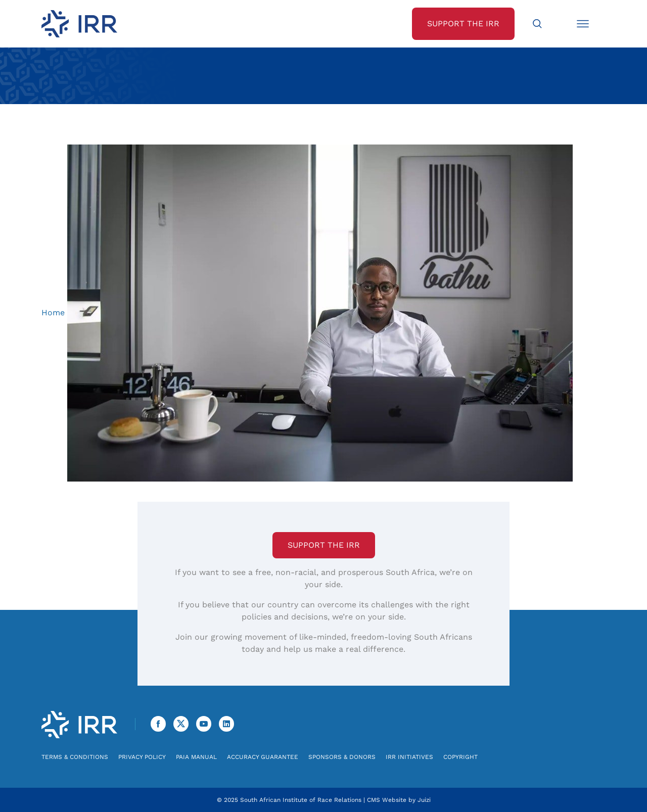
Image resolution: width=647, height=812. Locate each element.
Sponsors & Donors (342, 756)
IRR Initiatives (409, 756)
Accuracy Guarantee (262, 756)
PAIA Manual (196, 756)
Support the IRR (324, 545)
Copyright (460, 756)
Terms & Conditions (74, 756)
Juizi (424, 799)
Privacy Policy (142, 756)
